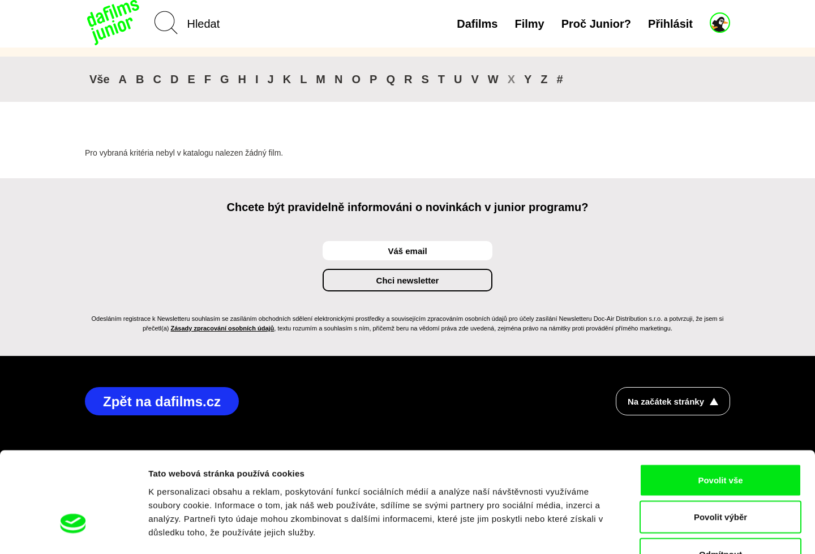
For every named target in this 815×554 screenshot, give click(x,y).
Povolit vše (720, 405)
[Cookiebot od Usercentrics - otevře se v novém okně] (73, 531)
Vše (99, 79)
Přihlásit (670, 24)
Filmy (529, 24)
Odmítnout (720, 479)
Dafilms (477, 24)
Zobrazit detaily (598, 531)
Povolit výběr (720, 443)
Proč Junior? (596, 24)
